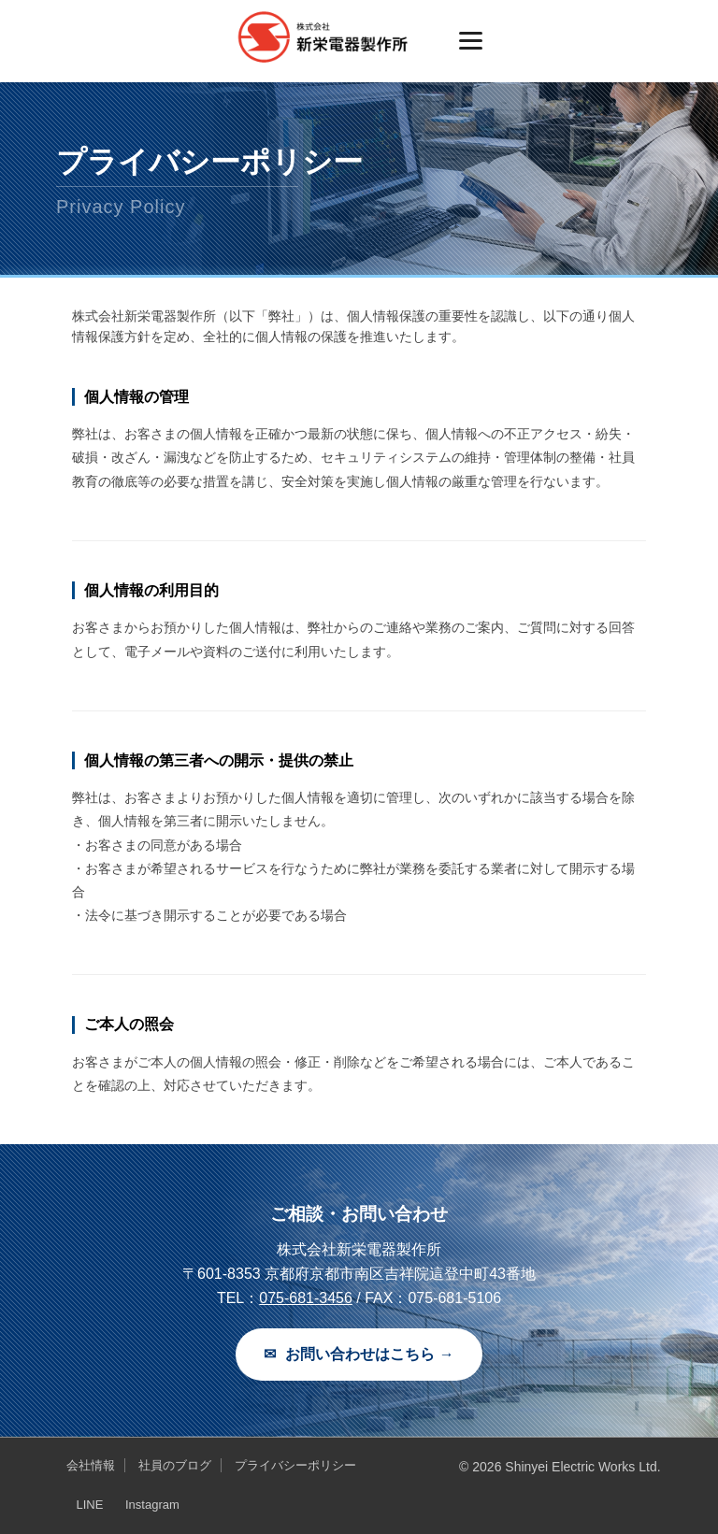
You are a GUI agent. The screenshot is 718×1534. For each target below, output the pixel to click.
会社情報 (90, 1465)
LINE (89, 1505)
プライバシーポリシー (295, 1465)
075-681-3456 (305, 1298)
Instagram (152, 1505)
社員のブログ (174, 1465)
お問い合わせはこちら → (358, 1354)
